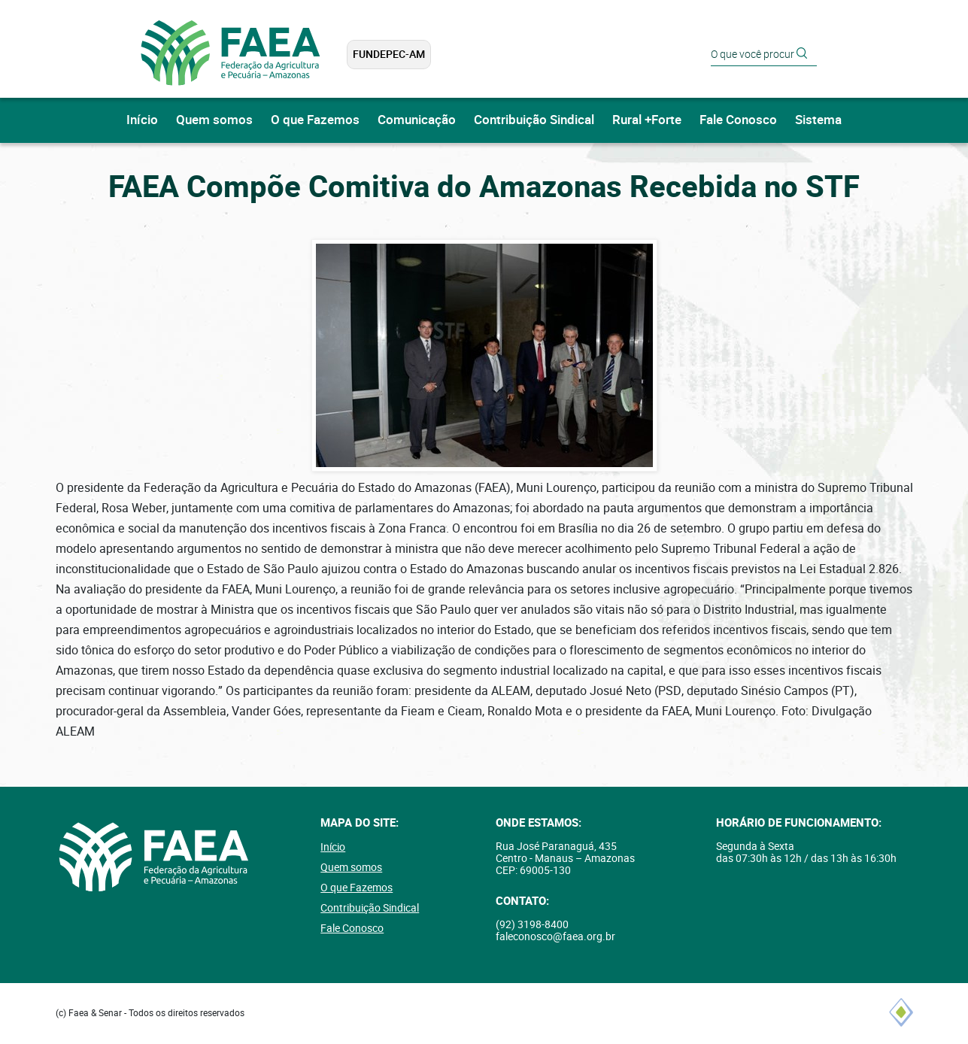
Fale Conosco (738, 120)
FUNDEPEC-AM (389, 54)
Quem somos (214, 120)
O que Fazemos (315, 120)
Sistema (818, 120)
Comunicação (417, 120)
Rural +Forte (646, 120)
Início (142, 120)
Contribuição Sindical (534, 120)
